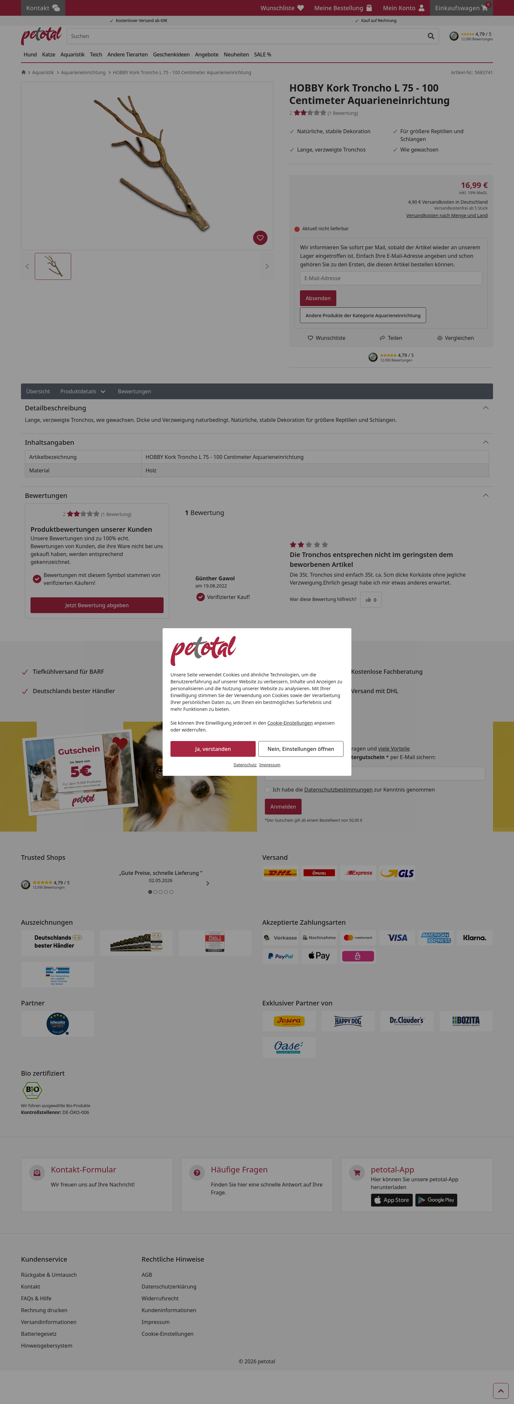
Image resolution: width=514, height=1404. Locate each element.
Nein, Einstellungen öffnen (300, 749)
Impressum (269, 765)
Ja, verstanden (213, 749)
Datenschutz (245, 765)
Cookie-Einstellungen (290, 723)
